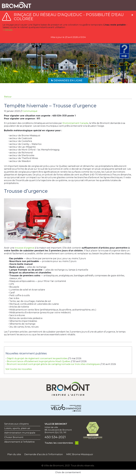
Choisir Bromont (13, 437)
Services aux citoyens (16, 423)
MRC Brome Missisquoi (79, 454)
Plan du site (14, 454)
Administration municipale (19, 432)
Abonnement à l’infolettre (19, 441)
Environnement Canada (75, 123)
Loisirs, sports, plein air (17, 428)
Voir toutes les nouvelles (18, 369)
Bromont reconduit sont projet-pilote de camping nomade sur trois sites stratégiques (53, 364)
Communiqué (29, 111)
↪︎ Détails (8, 30)
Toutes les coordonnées (59, 443)
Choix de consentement (68, 472)
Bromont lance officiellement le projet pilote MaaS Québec (39, 361)
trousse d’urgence (24, 248)
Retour (7, 96)
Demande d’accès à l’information (43, 454)
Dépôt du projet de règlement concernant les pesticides (37, 358)
